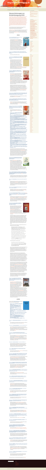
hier (17, 271)
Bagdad (22, 17)
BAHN (16, 110)
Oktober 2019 (31, 84)
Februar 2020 (31, 82)
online (12, 327)
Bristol (9, 18)
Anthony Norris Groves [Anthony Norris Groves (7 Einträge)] (35, 20)
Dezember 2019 (31, 83)
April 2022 (31, 73)
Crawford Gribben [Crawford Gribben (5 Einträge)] (34, 27)
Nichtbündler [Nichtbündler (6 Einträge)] (31, 36)
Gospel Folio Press (21, 350)
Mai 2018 (31, 95)
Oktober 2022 (31, 71)
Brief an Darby (11, 448)
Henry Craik (10, 20)
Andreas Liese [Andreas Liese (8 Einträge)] (31, 20)
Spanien (21, 23)
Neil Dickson (17, 22)
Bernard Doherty (24, 17)
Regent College (16, 96)
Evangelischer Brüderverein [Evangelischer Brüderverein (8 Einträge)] (32, 28)
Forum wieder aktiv (32, 15)
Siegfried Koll (14, 23)
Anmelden (16, 462)
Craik (17, 367)
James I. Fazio (23, 20)
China (22, 18)
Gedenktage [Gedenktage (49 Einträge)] (32, 30)
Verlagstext (11, 102)
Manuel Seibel (15, 22)
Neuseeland (20, 22)
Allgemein (31, 42)
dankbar (25, 457)
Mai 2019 (31, 87)
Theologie (20, 7)
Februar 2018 (31, 96)
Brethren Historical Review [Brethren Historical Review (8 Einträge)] (32, 23)
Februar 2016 (31, 109)
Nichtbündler (22, 22)
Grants (15, 329)
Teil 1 (10, 440)
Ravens (15, 330)
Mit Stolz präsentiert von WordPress (10, 468)
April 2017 (31, 101)
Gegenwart (16, 7)
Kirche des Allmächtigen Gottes (20, 21)
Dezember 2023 (31, 67)
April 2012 (31, 125)
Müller (15, 367)
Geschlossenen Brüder (12, 74)
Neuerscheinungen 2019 (23, 428)
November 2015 (31, 112)
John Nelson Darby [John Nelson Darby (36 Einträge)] (33, 33)
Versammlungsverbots (12, 209)
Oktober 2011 (31, 127)
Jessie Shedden (19, 197)
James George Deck (20, 20)
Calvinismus (12, 18)
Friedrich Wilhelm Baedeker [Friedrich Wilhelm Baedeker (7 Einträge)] (32, 29)
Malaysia (12, 22)
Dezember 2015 (31, 111)
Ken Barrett (16, 21)
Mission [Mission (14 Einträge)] (34, 35)
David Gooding (24, 18)
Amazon (22, 173)
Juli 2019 (31, 86)
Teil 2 (12, 440)
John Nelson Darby (19, 411)
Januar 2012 (31, 126)
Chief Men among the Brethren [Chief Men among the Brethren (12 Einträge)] (33, 26)
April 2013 (31, 123)
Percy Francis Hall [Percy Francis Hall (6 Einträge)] (33, 36)
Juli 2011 (31, 128)
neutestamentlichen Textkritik (13, 283)
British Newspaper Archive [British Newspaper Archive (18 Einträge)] (33, 24)
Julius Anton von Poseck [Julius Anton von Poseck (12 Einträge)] (32, 34)
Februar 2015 (31, 115)
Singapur (20, 23)
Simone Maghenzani (17, 23)
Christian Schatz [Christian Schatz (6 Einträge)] (31, 27)
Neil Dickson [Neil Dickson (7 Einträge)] (36, 35)
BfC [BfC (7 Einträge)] (34, 21)
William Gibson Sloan (15, 160)
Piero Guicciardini (20, 417)
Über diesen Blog (9, 7)
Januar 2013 (31, 124)
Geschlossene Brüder (21, 16)
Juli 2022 (31, 72)
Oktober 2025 (31, 56)
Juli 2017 (31, 100)
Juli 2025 (31, 57)
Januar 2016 (31, 110)
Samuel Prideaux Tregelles (13, 281)
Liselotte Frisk (10, 22)
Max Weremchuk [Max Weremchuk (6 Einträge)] (31, 35)
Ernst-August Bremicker (24, 411)
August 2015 (31, 113)
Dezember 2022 (31, 70)
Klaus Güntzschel (24, 21)
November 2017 (31, 98)
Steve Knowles (24, 23)
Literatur (23, 7)
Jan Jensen (26, 20)
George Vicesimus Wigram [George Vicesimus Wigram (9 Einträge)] (32, 31)
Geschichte (13, 7)
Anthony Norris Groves (17, 17)
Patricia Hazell (25, 22)
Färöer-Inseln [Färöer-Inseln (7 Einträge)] (36, 29)
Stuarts (18, 329)
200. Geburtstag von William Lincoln (33, 16)
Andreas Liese (13, 17)
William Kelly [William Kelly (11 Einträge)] (31, 38)
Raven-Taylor (16, 40)
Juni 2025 (31, 58)
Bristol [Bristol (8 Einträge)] (35, 23)
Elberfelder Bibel (18, 335)
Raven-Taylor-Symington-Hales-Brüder (15, 357)
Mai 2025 (31, 59)
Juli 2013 (31, 122)
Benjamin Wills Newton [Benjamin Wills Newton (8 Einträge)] (32, 21)
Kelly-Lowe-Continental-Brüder (12, 21)
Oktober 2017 (31, 99)
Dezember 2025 (31, 55)
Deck (16, 366)
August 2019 (31, 85)
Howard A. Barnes (13, 20)
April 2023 (31, 69)
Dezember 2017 (31, 97)
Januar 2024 (31, 66)
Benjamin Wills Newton (21, 290)
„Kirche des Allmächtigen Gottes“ (23, 89)
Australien (20, 17)
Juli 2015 (31, 114)
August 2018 (31, 94)
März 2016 (31, 108)
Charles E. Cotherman (15, 18)
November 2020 (31, 80)
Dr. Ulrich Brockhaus (17, 337)
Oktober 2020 (31, 81)
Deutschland (31, 43)
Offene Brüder (25, 16)
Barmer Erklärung (12, 266)
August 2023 (31, 68)
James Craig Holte (16, 20)
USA (30, 51)
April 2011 (31, 129)
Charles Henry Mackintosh (19, 18)
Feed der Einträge (17, 463)
